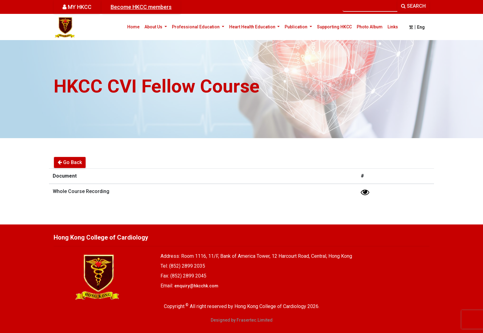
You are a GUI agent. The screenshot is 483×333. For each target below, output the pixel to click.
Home (133, 26)
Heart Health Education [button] (255, 26)
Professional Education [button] (199, 26)
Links (393, 26)
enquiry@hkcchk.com (196, 285)
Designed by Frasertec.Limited (242, 320)
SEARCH (413, 6)
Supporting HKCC (334, 26)
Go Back (70, 162)
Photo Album (370, 26)
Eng (421, 27)
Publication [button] (300, 26)
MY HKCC (77, 7)
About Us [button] (156, 26)
